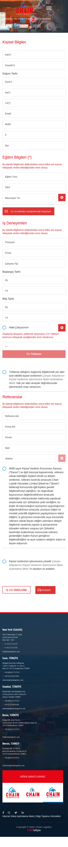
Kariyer (29, 18)
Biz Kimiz (19, 18)
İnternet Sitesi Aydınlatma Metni (18, 816)
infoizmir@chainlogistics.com (12, 680)
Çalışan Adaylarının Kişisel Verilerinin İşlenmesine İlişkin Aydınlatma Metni (36, 379)
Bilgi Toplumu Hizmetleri (48, 816)
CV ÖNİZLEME (16, 590)
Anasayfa (7, 18)
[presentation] (27, 579)
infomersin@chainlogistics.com (13, 766)
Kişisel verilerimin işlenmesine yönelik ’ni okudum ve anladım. (36, 565)
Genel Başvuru (43, 18)
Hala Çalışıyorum (19, 327)
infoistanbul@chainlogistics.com (13, 709)
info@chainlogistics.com (11, 652)
